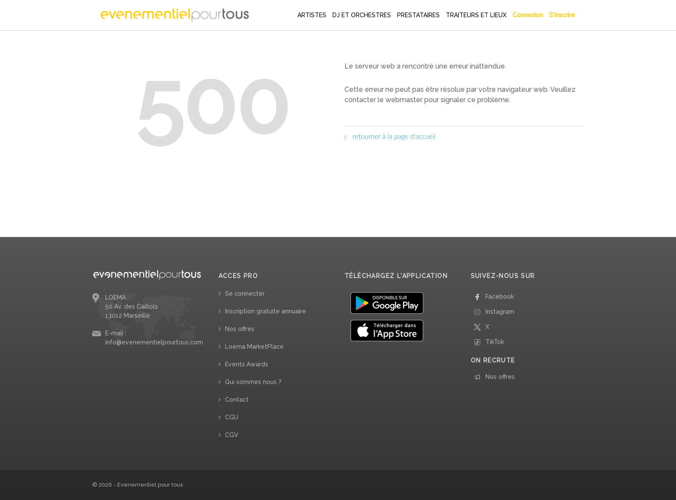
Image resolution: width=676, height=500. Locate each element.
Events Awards (246, 364)
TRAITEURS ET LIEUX (476, 15)
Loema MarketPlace (254, 346)
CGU (231, 417)
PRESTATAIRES (418, 15)
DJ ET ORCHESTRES (361, 15)
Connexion (528, 15)
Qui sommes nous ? (253, 381)
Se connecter (245, 293)
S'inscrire (562, 15)
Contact (237, 399)
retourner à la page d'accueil (390, 136)
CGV (231, 434)
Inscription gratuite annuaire (265, 311)
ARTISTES (311, 15)
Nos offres (239, 328)
